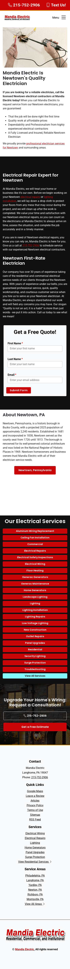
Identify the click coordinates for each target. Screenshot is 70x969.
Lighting (35, 603)
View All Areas (35, 904)
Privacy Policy (35, 805)
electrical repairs (30, 196)
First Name (15, 343)
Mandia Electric (24, 949)
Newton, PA (35, 889)
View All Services (35, 676)
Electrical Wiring (35, 564)
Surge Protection (35, 662)
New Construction (35, 629)
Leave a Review (35, 796)
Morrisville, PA (35, 899)
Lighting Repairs (35, 616)
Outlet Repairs (35, 636)
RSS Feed (35, 819)
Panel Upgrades (35, 643)
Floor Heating (35, 570)
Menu (59, 17)
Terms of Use (35, 810)
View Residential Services (35, 861)
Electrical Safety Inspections (35, 557)
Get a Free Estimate (35, 727)
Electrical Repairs (35, 550)
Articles (35, 800)
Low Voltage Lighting (35, 623)
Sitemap (35, 814)
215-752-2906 (30, 245)
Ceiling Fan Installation (35, 537)
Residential (35, 649)
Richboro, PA (35, 894)
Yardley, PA (35, 885)
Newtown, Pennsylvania (35, 470)
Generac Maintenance (35, 583)
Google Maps (35, 791)
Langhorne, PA (35, 880)
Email (12, 374)
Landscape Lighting (35, 597)
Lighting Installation (35, 610)
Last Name (15, 359)
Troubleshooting (35, 669)
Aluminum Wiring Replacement (35, 531)
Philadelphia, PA (35, 875)
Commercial (35, 544)
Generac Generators (35, 577)
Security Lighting (35, 656)
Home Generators (35, 590)
